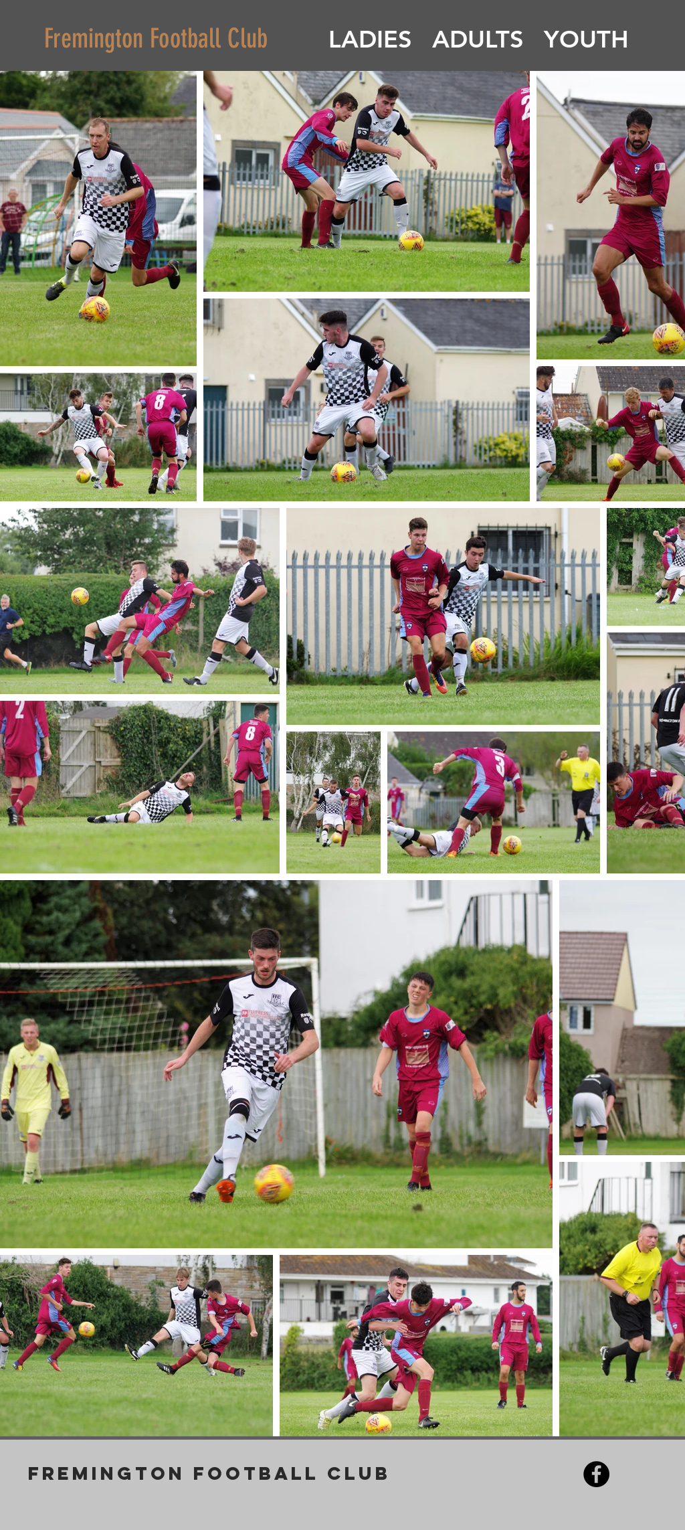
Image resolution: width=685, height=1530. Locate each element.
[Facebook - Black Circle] (596, 1474)
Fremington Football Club (156, 38)
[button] (370, 39)
